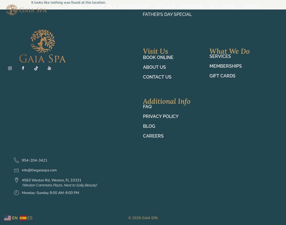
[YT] (51, 69)
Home (76, 6)
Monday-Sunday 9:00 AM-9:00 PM (46, 193)
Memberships (134, 6)
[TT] (38, 69)
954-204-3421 (30, 161)
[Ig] (12, 69)
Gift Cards (222, 6)
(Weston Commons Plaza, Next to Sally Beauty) (59, 185)
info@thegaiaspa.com (35, 170)
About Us (101, 6)
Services (192, 6)
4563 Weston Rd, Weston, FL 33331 (48, 180)
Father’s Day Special (167, 14)
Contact (251, 6)
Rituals (165, 6)
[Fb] (25, 69)
